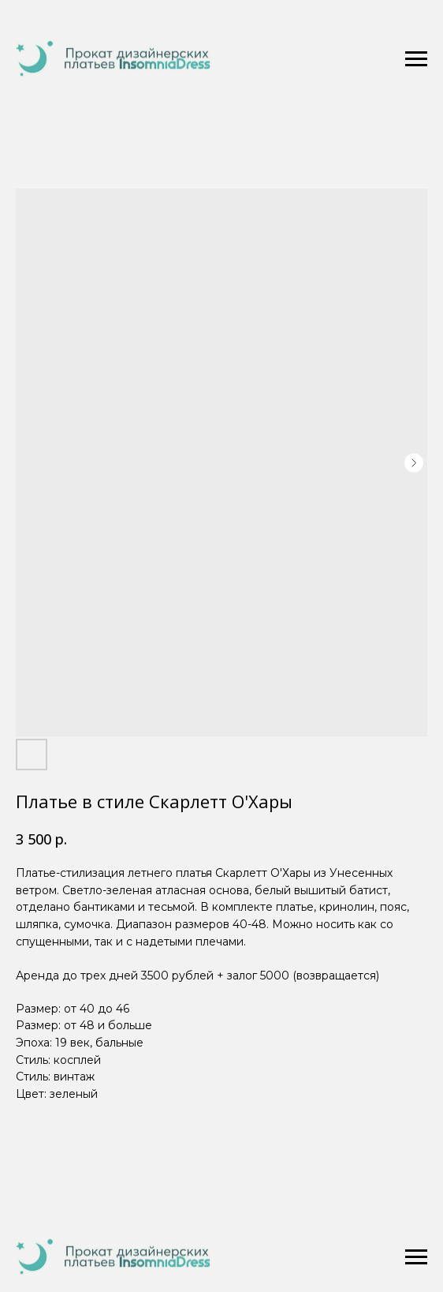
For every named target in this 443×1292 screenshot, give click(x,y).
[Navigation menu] (416, 59)
